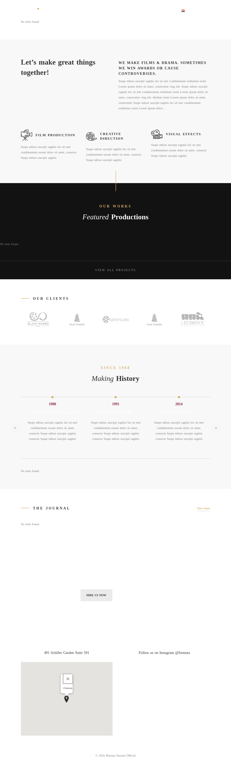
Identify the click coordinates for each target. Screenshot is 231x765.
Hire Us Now (96, 596)
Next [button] (215, 429)
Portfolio (122, 10)
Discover (144, 10)
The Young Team (115, 413)
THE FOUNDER (72, 10)
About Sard (98, 10)
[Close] (68, 679)
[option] (52, 398)
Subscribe (135, 596)
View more (203, 509)
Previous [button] (16, 429)
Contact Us (166, 10)
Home (51, 10)
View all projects (115, 270)
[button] (66, 699)
